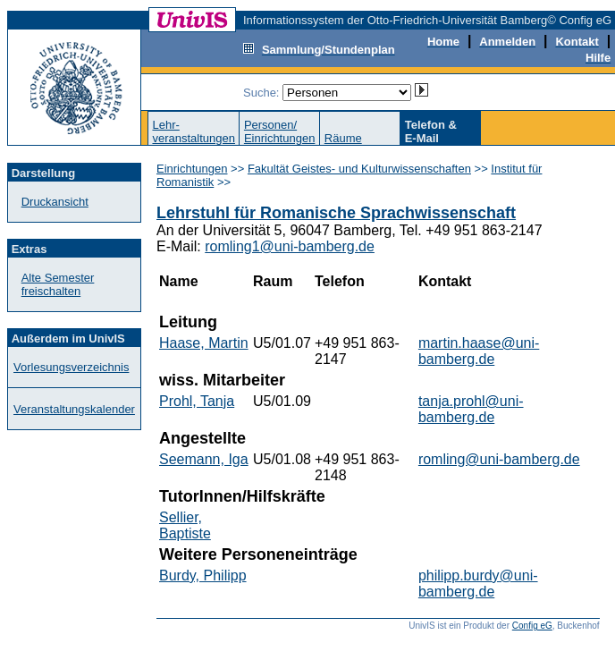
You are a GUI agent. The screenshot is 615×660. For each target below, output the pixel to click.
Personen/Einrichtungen (280, 131)
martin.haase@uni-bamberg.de (478, 351)
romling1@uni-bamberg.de (290, 246)
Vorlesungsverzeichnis (71, 367)
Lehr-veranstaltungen (193, 131)
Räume (343, 138)
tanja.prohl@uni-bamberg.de (471, 409)
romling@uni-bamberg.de (499, 459)
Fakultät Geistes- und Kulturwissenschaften (359, 168)
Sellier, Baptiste (185, 525)
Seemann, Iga (204, 459)
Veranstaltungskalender (74, 409)
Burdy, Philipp (203, 575)
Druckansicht (54, 201)
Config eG (532, 625)
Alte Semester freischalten (58, 284)
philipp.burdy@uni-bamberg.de (478, 583)
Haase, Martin (204, 343)
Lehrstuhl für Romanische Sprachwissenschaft (336, 213)
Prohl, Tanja (196, 401)
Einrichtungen (192, 168)
